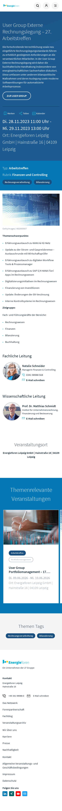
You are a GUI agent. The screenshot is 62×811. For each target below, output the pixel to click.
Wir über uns (9, 730)
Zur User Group (17, 95)
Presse (6, 743)
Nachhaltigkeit (10, 749)
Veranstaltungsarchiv (14, 722)
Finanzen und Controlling (29, 175)
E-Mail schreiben (33, 380)
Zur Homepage (16, 5)
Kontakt (6, 757)
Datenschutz (9, 780)
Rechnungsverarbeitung (17, 182)
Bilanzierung (42, 182)
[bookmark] (9, 113)
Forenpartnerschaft (13, 709)
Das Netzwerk (10, 703)
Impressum (8, 774)
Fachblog (7, 716)
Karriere (7, 736)
